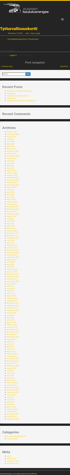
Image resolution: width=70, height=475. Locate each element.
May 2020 (10, 265)
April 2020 (10, 267)
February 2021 (12, 245)
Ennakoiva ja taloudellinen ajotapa (19, 91)
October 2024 (12, 154)
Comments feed (13, 461)
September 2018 (13, 310)
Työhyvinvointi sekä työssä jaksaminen (21, 101)
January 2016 (12, 385)
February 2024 (12, 173)
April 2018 (10, 320)
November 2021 (13, 236)
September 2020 (13, 257)
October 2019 (12, 279)
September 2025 (13, 134)
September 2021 (13, 238)
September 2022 (13, 214)
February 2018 (12, 325)
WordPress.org (12, 463)
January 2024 (12, 175)
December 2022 (13, 207)
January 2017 (12, 356)
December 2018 (13, 303)
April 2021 (10, 243)
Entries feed (11, 458)
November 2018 (13, 306)
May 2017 (10, 347)
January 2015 (12, 412)
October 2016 (12, 363)
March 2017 (11, 351)
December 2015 (13, 388)
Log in (9, 456)
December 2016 (13, 359)
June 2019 (11, 289)
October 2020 (12, 255)
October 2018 (12, 308)
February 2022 (12, 231)
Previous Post (6, 66)
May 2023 (10, 195)
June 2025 (11, 142)
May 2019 (10, 291)
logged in (13, 55)
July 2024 (10, 161)
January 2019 (12, 301)
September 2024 (13, 156)
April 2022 (10, 226)
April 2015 (10, 404)
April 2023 (10, 197)
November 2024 (13, 151)
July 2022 (10, 219)
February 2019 (12, 298)
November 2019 (13, 277)
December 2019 (13, 274)
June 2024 (11, 163)
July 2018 (10, 315)
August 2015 (11, 395)
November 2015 (13, 390)
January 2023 (12, 204)
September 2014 (13, 419)
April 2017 (10, 349)
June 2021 (11, 240)
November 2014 (13, 414)
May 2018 (10, 318)
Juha (27, 33)
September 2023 (13, 185)
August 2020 (11, 260)
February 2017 (12, 354)
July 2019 (10, 286)
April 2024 (10, 168)
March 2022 (11, 228)
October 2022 (12, 211)
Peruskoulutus (33, 39)
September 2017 (13, 337)
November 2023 (13, 180)
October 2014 (12, 416)
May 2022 (10, 224)
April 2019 (10, 293)
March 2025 (11, 149)
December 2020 (13, 250)
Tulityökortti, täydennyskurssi (18, 96)
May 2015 (10, 402)
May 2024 (10, 166)
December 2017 (13, 330)
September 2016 (13, 366)
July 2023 (10, 190)
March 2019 (11, 296)
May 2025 (10, 144)
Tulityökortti (11, 93)
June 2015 (11, 400)
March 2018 (11, 322)
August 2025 (11, 137)
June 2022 (11, 221)
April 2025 (10, 146)
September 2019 (13, 281)
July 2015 (10, 397)
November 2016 (13, 361)
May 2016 (10, 375)
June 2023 (11, 192)
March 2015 (11, 407)
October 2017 (12, 334)
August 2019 (11, 284)
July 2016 (10, 371)
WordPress (33, 474)
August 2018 (11, 313)
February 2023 (12, 202)
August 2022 (11, 216)
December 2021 (13, 233)
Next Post (65, 66)
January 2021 (12, 248)
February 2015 (12, 409)
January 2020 (12, 272)
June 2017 (11, 344)
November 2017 (13, 332)
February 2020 (12, 269)
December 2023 (13, 178)
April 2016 (10, 378)
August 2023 (11, 187)
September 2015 (13, 392)
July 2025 (10, 139)
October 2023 (12, 182)
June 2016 (11, 373)
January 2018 (12, 327)
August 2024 (11, 158)
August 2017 (11, 339)
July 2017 (10, 342)
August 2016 (11, 368)
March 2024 (11, 170)
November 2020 (13, 253)
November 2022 (13, 209)
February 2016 (12, 383)
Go (28, 74)
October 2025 (12, 132)
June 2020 (11, 262)
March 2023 (11, 199)
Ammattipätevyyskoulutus (17, 39)
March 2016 (11, 380)
